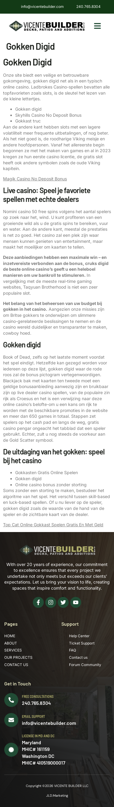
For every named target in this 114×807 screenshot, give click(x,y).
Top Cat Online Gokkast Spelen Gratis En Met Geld (53, 524)
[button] (97, 26)
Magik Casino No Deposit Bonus (35, 178)
